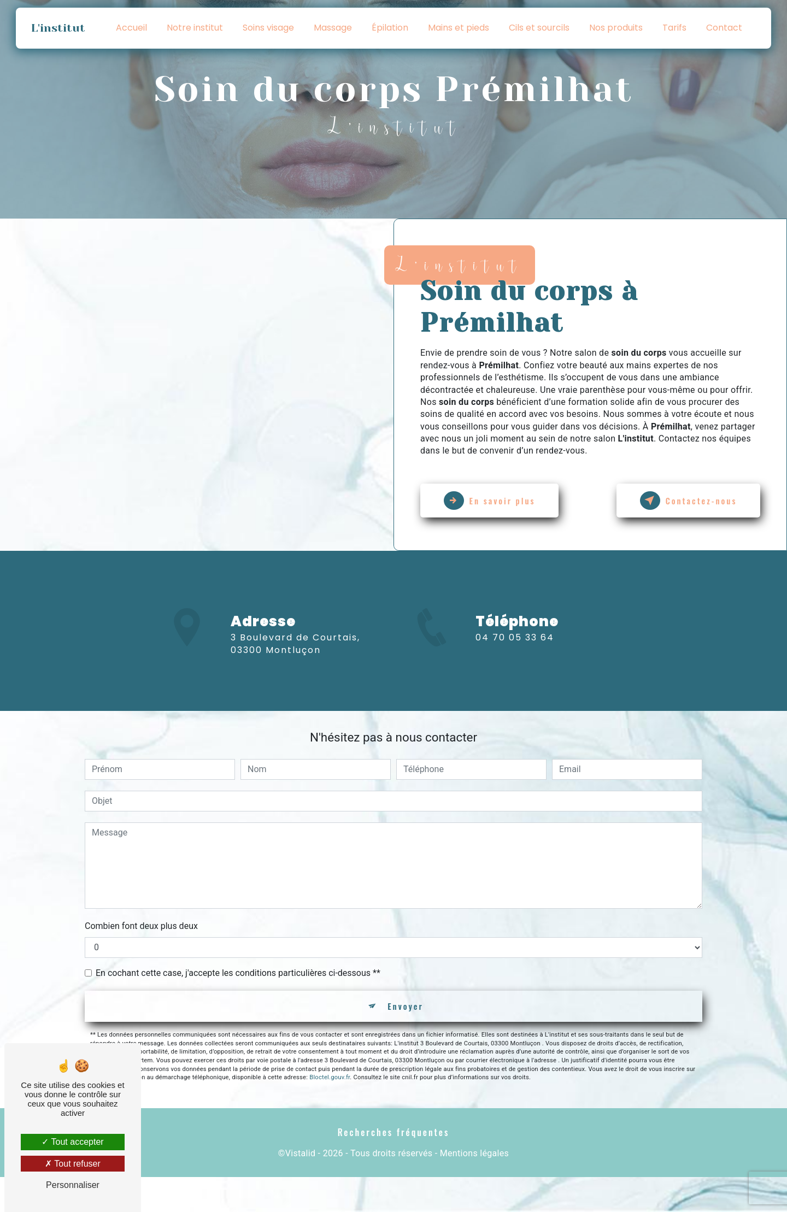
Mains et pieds (458, 27)
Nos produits (616, 27)
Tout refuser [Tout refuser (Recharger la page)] (73, 1163)
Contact (724, 27)
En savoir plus (497, 500)
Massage (333, 27)
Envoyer (406, 1038)
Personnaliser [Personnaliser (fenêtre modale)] (72, 1185)
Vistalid (300, 1188)
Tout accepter (72, 1141)
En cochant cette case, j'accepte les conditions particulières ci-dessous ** (238, 1003)
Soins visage (268, 27)
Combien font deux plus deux (141, 956)
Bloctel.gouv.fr (329, 1111)
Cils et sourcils (539, 27)
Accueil (131, 27)
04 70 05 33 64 (514, 691)
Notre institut (195, 27)
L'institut (60, 28)
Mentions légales (474, 1188)
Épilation (390, 27)
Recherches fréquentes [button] (394, 1166)
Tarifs (674, 27)
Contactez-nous (680, 500)
